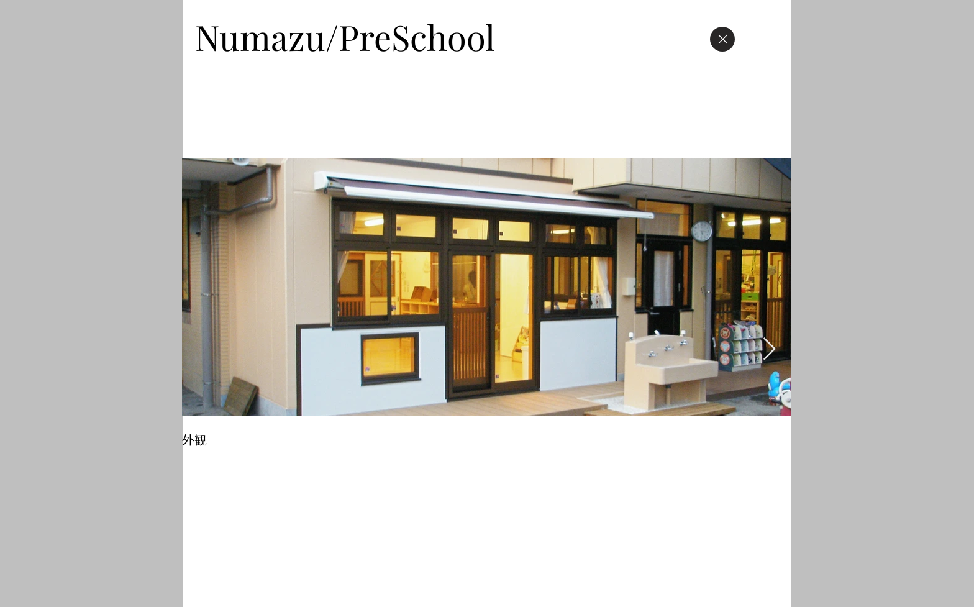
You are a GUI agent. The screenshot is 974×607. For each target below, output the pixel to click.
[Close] (722, 39)
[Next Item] (769, 349)
